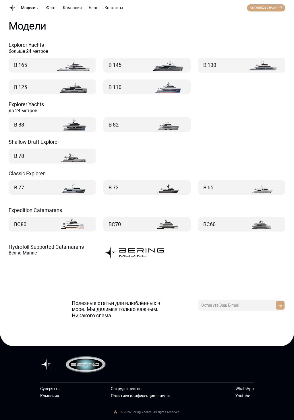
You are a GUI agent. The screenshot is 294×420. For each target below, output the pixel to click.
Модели (30, 7)
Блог (93, 7)
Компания (72, 7)
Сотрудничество (126, 388)
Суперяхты (50, 388)
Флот (51, 7)
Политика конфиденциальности (140, 396)
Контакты (114, 7)
